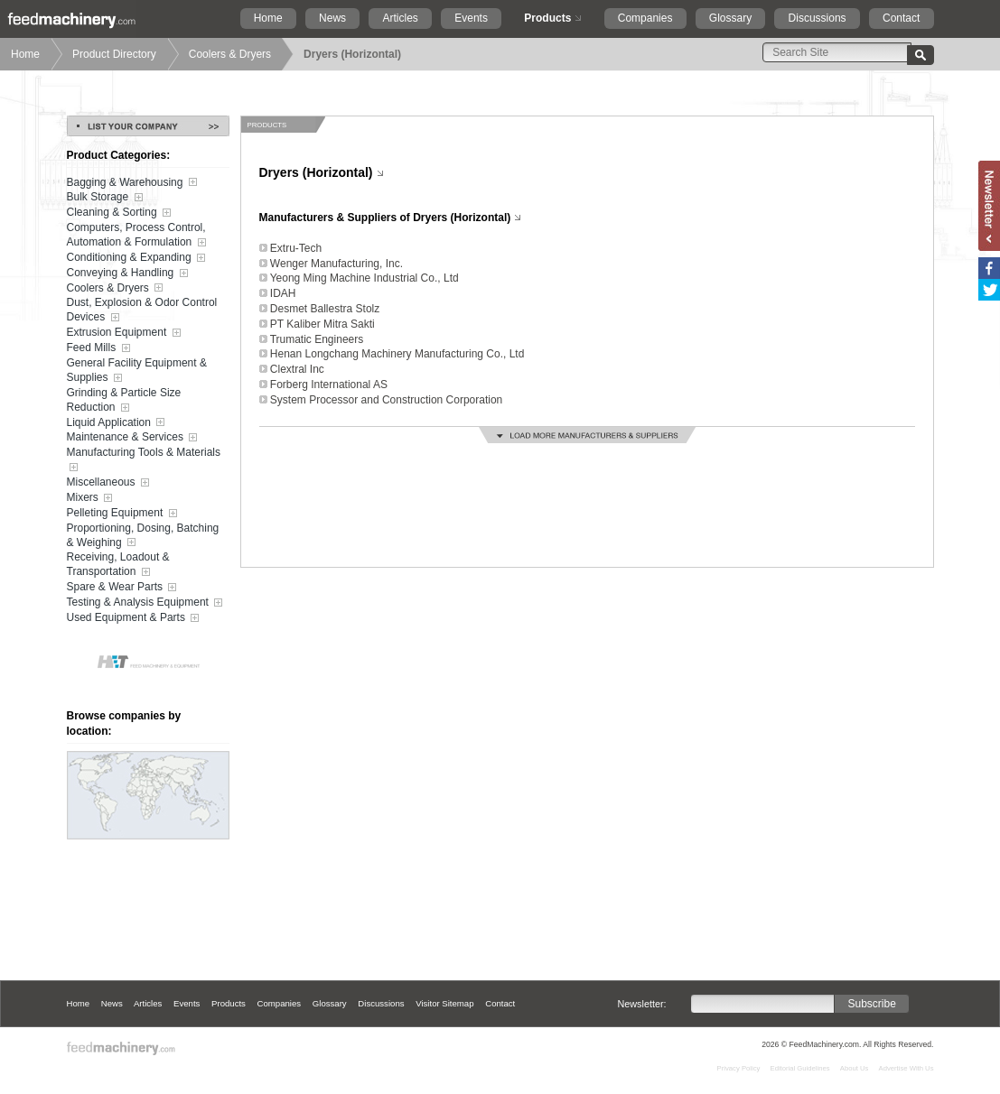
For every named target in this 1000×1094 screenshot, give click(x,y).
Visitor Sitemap (444, 1003)
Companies (645, 18)
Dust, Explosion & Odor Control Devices (142, 310)
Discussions (817, 18)
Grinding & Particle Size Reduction (124, 400)
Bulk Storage (106, 197)
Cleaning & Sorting (120, 213)
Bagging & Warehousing (134, 182)
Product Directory (114, 54)
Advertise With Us (906, 1068)
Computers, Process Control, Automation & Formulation (138, 235)
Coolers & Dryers (230, 54)
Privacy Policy (739, 1068)
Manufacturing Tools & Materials (144, 460)
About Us (854, 1068)
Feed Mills (100, 348)
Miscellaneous (110, 483)
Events (471, 18)
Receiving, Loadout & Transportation (118, 565)
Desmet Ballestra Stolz (324, 308)
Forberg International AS (329, 384)
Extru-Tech (296, 248)
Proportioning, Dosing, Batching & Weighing (143, 536)
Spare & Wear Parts (124, 587)
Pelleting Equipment (124, 513)
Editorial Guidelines (800, 1068)
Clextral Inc (297, 369)
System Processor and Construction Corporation (386, 400)
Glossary (730, 18)
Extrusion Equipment (125, 333)
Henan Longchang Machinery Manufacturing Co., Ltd (397, 354)
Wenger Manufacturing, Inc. (336, 263)
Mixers (92, 498)
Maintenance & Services (134, 438)
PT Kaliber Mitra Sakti (322, 324)
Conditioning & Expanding (138, 258)
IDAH (283, 293)
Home (268, 18)
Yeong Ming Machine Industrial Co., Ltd (364, 278)
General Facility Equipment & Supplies (137, 371)
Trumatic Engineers (317, 339)
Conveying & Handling (129, 273)
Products (547, 18)
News (332, 18)
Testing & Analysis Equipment (147, 603)
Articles (400, 18)
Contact (901, 18)
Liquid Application (118, 422)
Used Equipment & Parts (135, 618)
